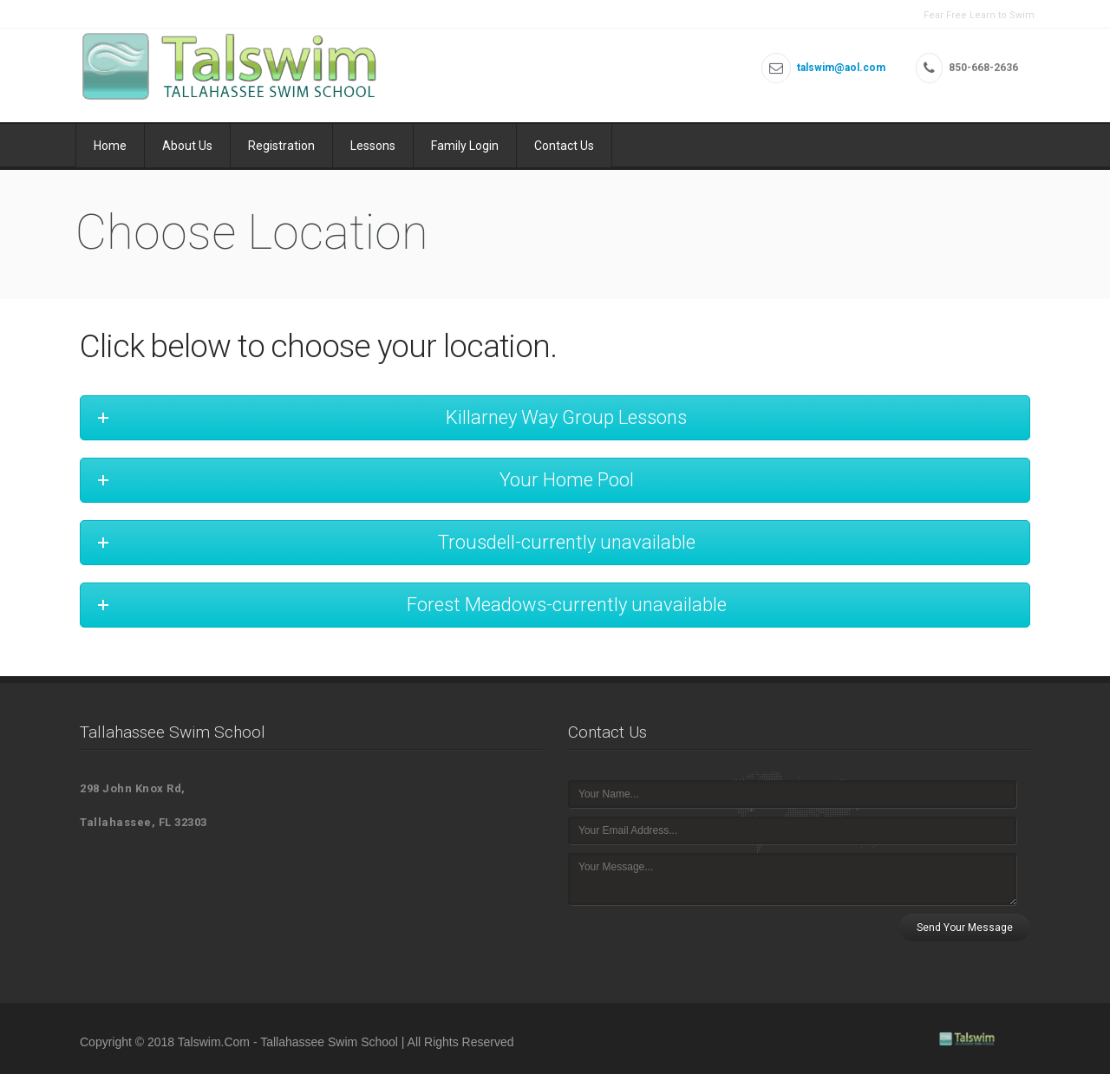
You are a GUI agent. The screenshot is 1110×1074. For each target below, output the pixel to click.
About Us (187, 146)
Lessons (372, 146)
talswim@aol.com (841, 68)
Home (110, 146)
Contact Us (564, 146)
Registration (281, 146)
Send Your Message (965, 927)
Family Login (465, 146)
